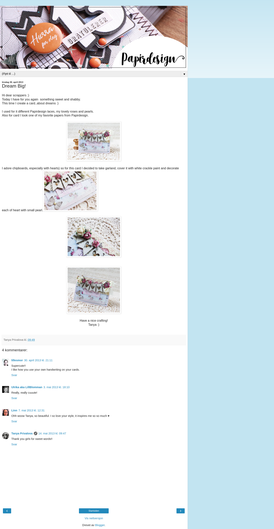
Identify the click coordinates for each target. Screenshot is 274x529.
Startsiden (94, 510)
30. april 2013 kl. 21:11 (38, 360)
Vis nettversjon (94, 518)
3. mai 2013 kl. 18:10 (56, 387)
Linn (14, 410)
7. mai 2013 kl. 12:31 (31, 410)
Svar (14, 375)
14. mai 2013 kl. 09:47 (52, 433)
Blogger (100, 525)
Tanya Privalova (22, 433)
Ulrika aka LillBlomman (26, 387)
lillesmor (17, 360)
